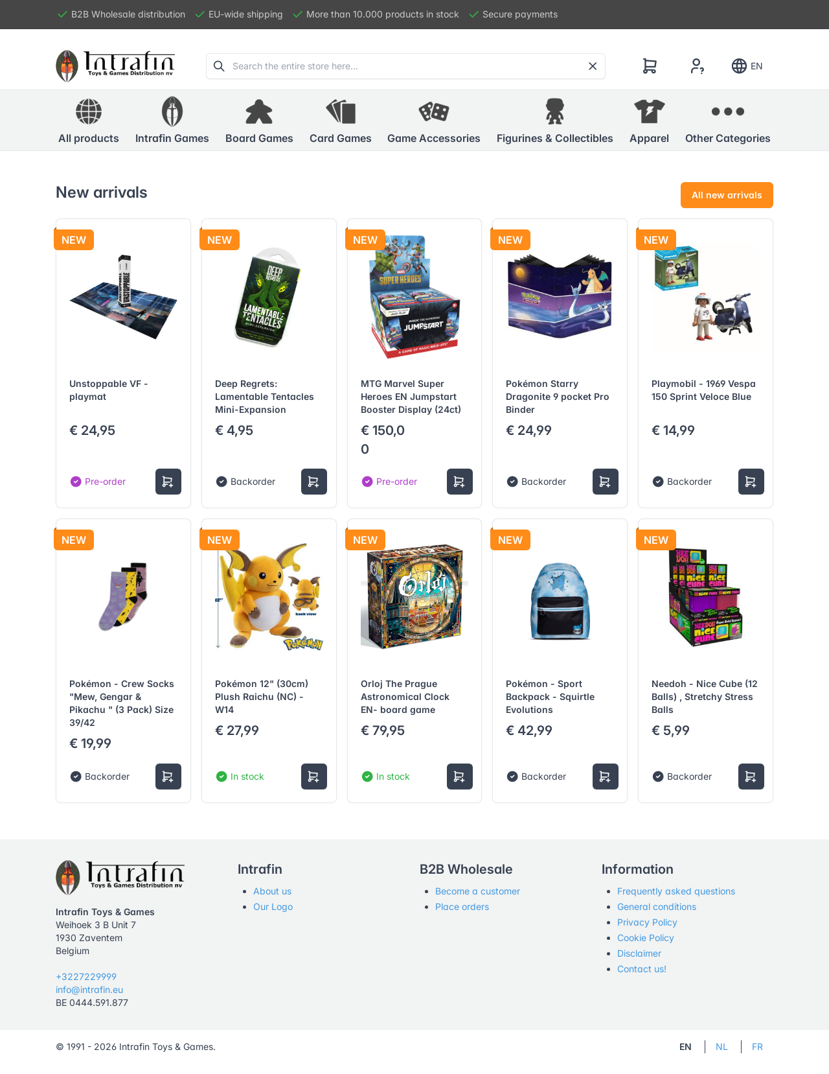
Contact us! (641, 968)
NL (722, 1046)
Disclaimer (639, 953)
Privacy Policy (647, 922)
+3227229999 (86, 976)
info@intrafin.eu (89, 989)
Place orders (462, 906)
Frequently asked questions (676, 890)
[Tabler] (115, 66)
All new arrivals (727, 194)
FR (757, 1046)
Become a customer (477, 890)
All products (88, 120)
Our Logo (273, 906)
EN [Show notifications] (746, 66)
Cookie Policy (645, 937)
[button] (172, 120)
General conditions (656, 906)
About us (272, 890)
